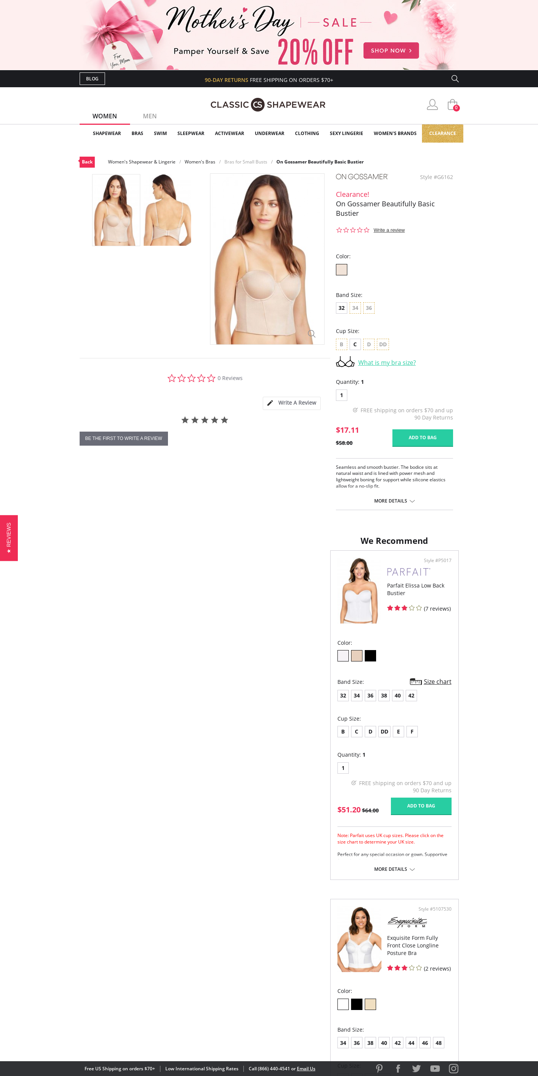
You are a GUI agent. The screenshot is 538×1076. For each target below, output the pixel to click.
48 (379, 701)
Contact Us (224, 1000)
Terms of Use (139, 1041)
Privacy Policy (327, 987)
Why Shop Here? (329, 938)
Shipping (220, 975)
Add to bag (423, 437)
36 (120, 703)
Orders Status (228, 963)
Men (150, 116)
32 (342, 307)
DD (134, 739)
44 (351, 701)
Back (87, 162)
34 (106, 703)
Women (105, 116)
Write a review (389, 230)
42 (161, 703)
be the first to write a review (123, 438)
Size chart (244, 689)
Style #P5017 (244, 568)
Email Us (306, 1068)
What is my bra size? (387, 362)
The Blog (320, 975)
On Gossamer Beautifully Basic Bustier (320, 162)
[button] (9, 538)
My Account (225, 951)
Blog (92, 78)
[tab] (291, 403)
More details (390, 501)
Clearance (442, 133)
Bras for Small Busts (245, 162)
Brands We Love (329, 963)
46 (365, 701)
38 (133, 703)
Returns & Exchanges (238, 987)
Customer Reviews (333, 951)
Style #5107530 (432, 568)
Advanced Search (232, 938)
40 (147, 703)
